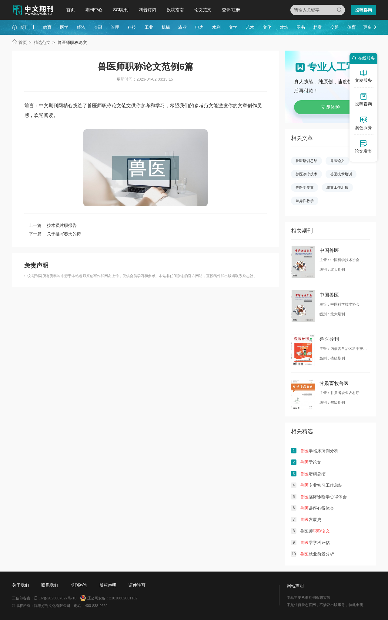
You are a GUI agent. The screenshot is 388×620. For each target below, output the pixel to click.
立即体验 (330, 107)
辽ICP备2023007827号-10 (55, 598)
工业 (149, 27)
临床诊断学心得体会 (323, 496)
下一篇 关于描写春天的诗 (55, 233)
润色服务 (363, 123)
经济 (81, 27)
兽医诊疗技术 (306, 174)
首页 (70, 9)
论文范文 (202, 9)
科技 (132, 27)
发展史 (310, 519)
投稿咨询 (363, 10)
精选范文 (42, 42)
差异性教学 (305, 201)
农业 (182, 27)
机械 (166, 27)
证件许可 (137, 585)
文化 (267, 27)
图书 (300, 27)
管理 (115, 27)
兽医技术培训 (341, 174)
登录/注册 (231, 9)
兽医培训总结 (306, 161)
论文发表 (363, 147)
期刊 (24, 27)
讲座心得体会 (317, 508)
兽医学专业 (305, 187)
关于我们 (20, 585)
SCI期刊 (121, 9)
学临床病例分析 (319, 450)
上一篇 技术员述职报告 (53, 225)
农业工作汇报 (337, 187)
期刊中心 (93, 9)
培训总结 (313, 473)
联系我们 (49, 585)
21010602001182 (123, 598)
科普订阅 (147, 9)
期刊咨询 (78, 585)
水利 (216, 27)
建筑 (284, 27)
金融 (98, 27)
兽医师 (315, 531)
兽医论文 (337, 161)
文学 (233, 27)
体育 (351, 27)
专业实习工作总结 (321, 485)
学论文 (310, 462)
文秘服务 (363, 76)
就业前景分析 (317, 554)
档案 (317, 27)
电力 (199, 27)
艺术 (250, 27)
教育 (47, 27)
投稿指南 (175, 9)
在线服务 (362, 58)
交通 (334, 27)
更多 (367, 27)
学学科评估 (315, 542)
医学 (64, 27)
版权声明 (107, 585)
